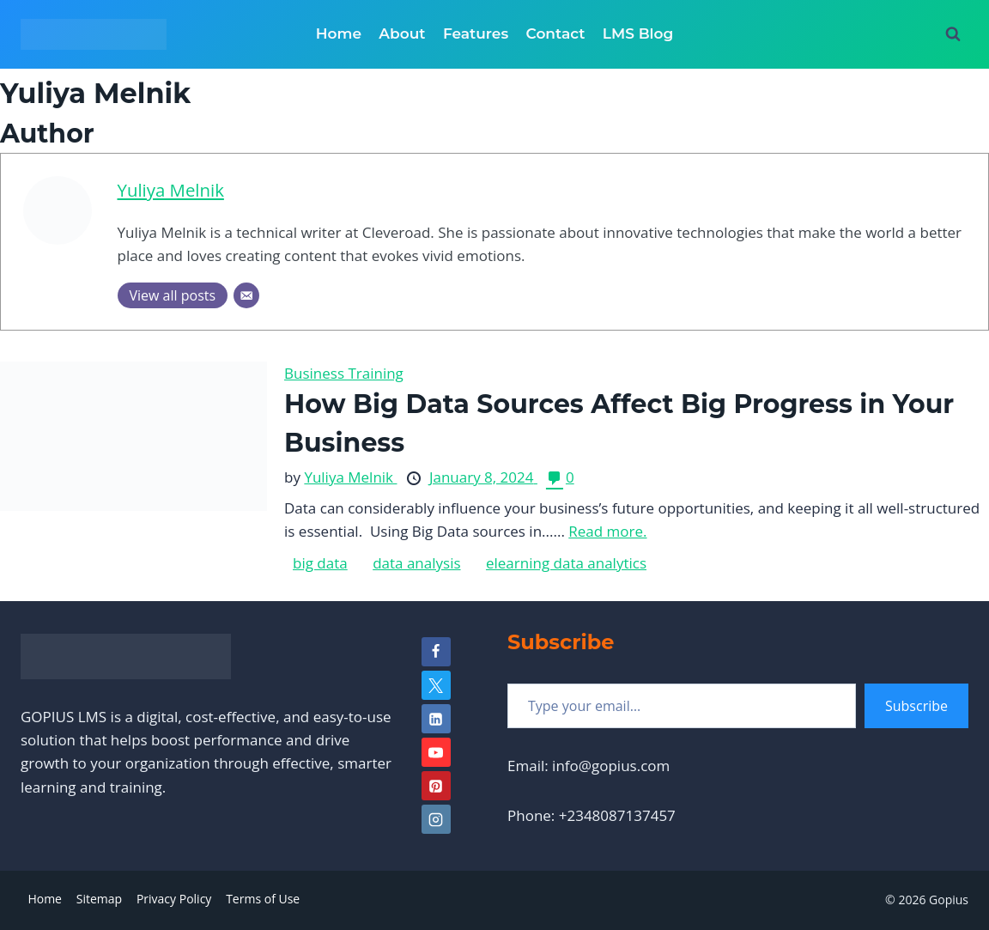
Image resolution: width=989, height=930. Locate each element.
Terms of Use (263, 898)
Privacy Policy (174, 898)
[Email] (246, 295)
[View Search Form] (952, 34)
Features (475, 33)
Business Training (343, 373)
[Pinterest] (436, 785)
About (402, 33)
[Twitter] (436, 685)
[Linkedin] (436, 718)
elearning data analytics (566, 563)
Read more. (607, 531)
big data (320, 563)
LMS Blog (638, 33)
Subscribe (916, 705)
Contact (556, 33)
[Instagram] (436, 819)
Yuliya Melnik (171, 190)
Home (338, 33)
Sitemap (99, 898)
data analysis (416, 563)
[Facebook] (436, 651)
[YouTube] (436, 752)
